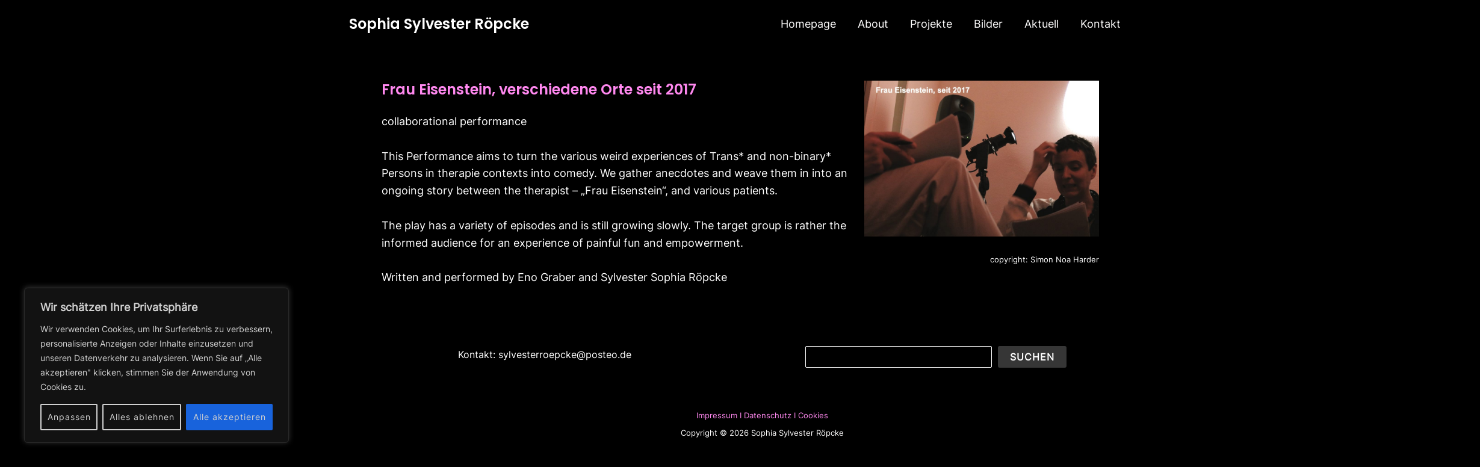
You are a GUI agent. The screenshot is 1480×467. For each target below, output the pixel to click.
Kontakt (1100, 23)
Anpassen (69, 417)
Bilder (988, 23)
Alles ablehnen (142, 417)
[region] (156, 365)
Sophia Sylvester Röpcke (439, 24)
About (873, 23)
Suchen (1032, 357)
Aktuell (1041, 23)
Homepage (808, 23)
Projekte (931, 23)
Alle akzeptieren (229, 417)
